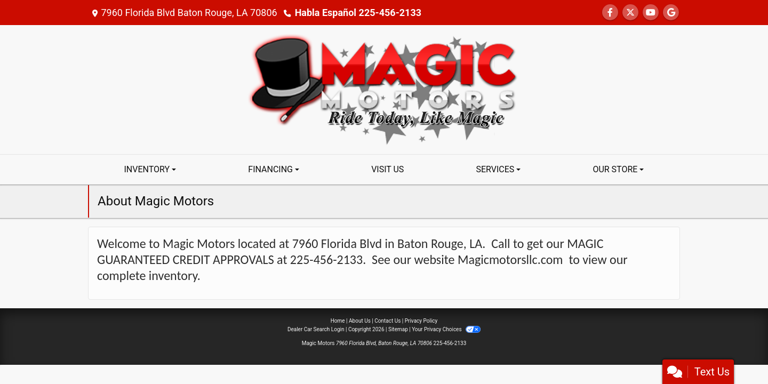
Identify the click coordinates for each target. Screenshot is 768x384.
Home (338, 321)
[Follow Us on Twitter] (630, 12)
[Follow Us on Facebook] (610, 12)
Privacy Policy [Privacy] (421, 321)
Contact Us (387, 321)
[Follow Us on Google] (671, 12)
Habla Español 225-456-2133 (358, 12)
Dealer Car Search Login (316, 329)
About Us (360, 321)
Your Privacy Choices (446, 329)
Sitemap (398, 329)
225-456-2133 (450, 343)
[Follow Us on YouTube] (651, 12)
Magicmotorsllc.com (510, 259)
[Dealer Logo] (384, 89)
